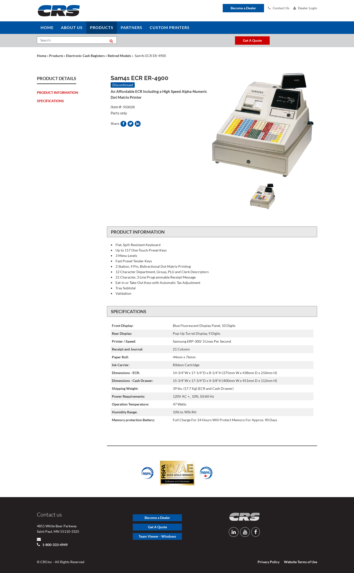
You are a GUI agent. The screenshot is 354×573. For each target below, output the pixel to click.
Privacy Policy (269, 562)
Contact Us (278, 8)
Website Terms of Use (300, 562)
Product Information (57, 92)
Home (41, 56)
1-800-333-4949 (55, 545)
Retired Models (119, 56)
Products (56, 56)
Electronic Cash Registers (85, 56)
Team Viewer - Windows (157, 536)
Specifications (50, 101)
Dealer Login (305, 8)
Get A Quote (157, 527)
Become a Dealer (243, 8)
